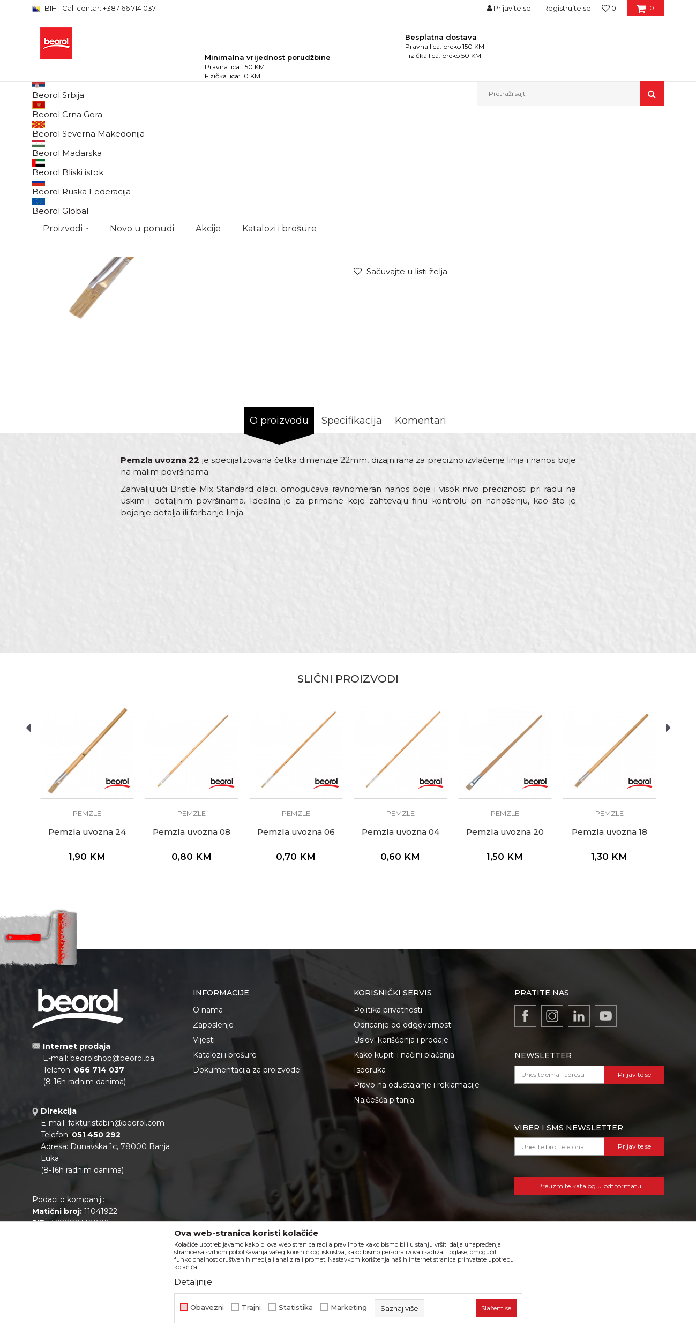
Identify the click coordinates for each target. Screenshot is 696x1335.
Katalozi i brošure (225, 1177)
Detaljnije (193, 1282)
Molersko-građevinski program (209, 129)
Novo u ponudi (142, 93)
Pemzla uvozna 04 (400, 954)
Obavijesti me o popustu (621, 327)
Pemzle (301, 129)
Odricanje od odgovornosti (403, 1147)
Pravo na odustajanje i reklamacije (417, 1207)
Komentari (420, 543)
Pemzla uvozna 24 (87, 954)
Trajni (251, 1307)
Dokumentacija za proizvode (246, 1192)
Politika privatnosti (388, 1132)
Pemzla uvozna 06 (296, 954)
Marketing (349, 1307)
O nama (208, 1132)
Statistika (296, 1307)
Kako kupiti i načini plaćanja (404, 1177)
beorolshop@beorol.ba (112, 1180)
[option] (190, 312)
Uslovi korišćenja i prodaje (401, 1162)
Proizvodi (138, 129)
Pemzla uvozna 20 (505, 954)
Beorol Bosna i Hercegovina (74, 129)
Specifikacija (351, 543)
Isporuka (370, 1192)
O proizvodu (279, 543)
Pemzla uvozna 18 (609, 954)
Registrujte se (567, 8)
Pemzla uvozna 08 (191, 954)
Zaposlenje (213, 1147)
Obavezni (207, 1307)
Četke (273, 129)
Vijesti (204, 1162)
